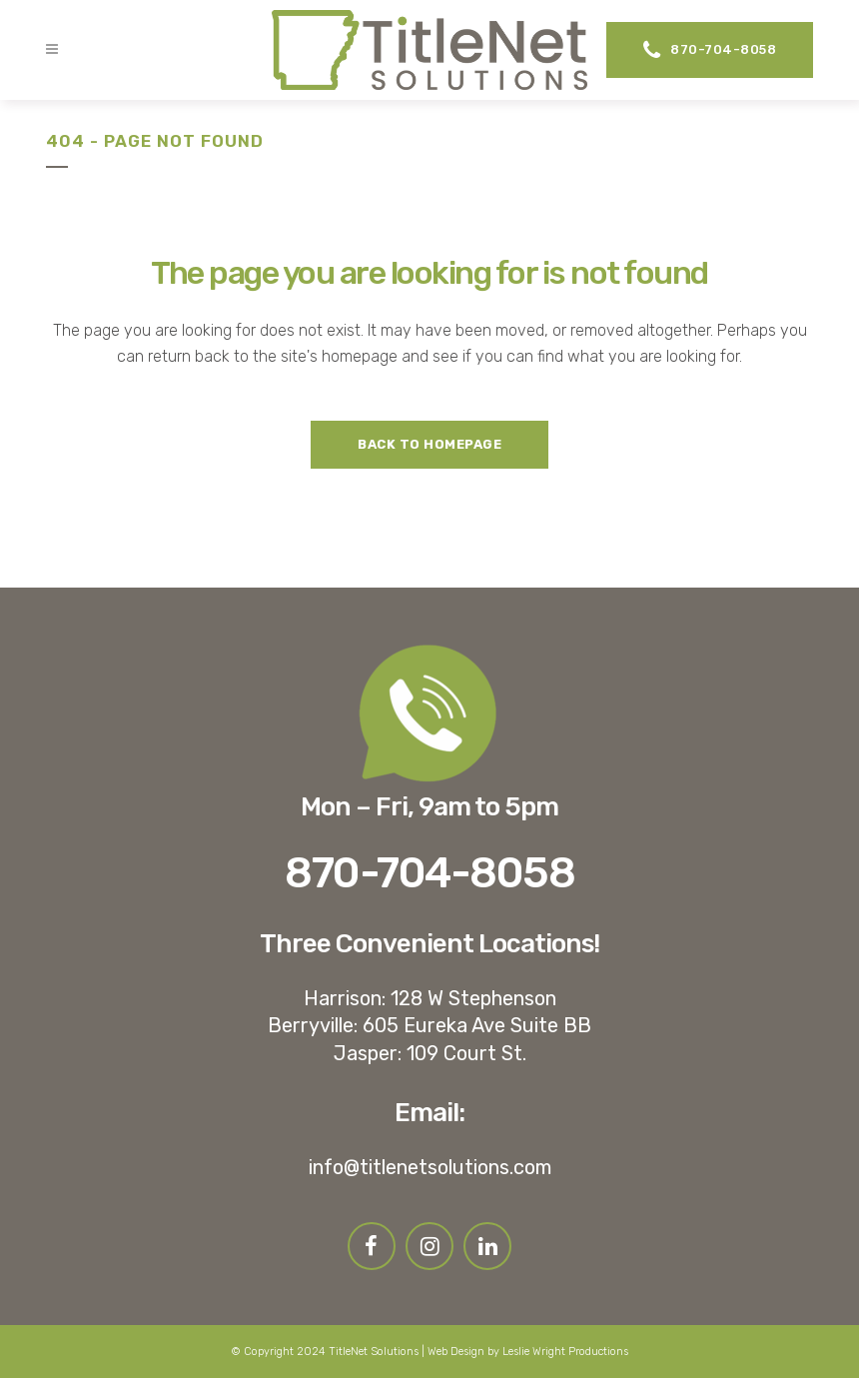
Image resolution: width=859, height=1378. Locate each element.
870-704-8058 (710, 50)
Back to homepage (429, 444)
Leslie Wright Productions (565, 1351)
